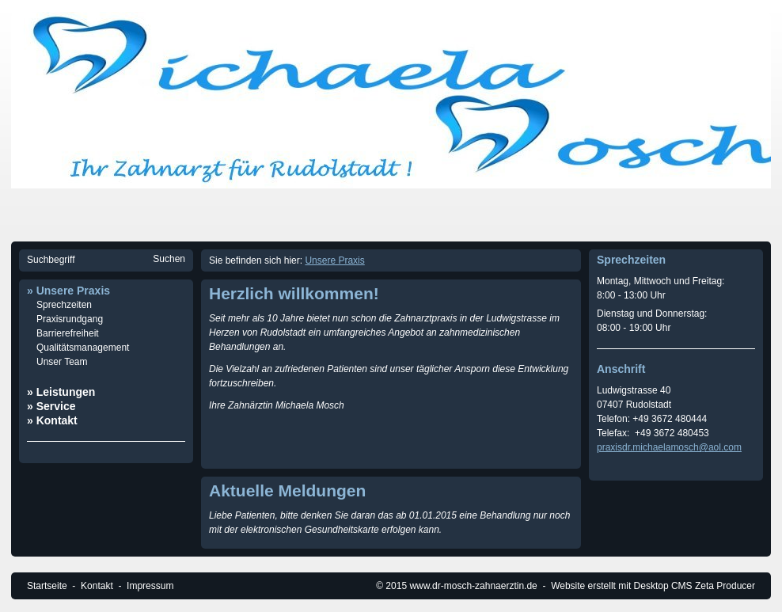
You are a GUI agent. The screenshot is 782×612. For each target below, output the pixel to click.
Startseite (47, 585)
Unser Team (61, 361)
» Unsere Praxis (68, 290)
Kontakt (97, 585)
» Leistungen (61, 392)
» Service (51, 406)
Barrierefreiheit (67, 333)
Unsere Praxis (334, 260)
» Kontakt (52, 420)
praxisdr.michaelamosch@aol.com (669, 447)
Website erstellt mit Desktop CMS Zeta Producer (653, 585)
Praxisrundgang (69, 319)
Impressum (150, 585)
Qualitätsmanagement (82, 347)
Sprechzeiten (64, 304)
